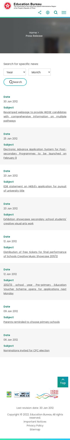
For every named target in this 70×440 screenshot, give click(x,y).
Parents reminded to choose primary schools (32, 322)
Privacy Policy (35, 425)
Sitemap (35, 429)
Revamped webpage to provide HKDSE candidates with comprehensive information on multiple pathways (35, 116)
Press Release (34, 35)
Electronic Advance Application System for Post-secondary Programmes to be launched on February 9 (35, 153)
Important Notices (35, 421)
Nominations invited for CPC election (27, 350)
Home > (34, 32)
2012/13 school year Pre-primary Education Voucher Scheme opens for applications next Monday (35, 289)
